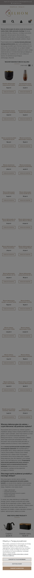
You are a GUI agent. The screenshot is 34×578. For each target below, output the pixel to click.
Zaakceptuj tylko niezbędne (17, 559)
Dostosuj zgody (17, 563)
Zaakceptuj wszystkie (17, 568)
